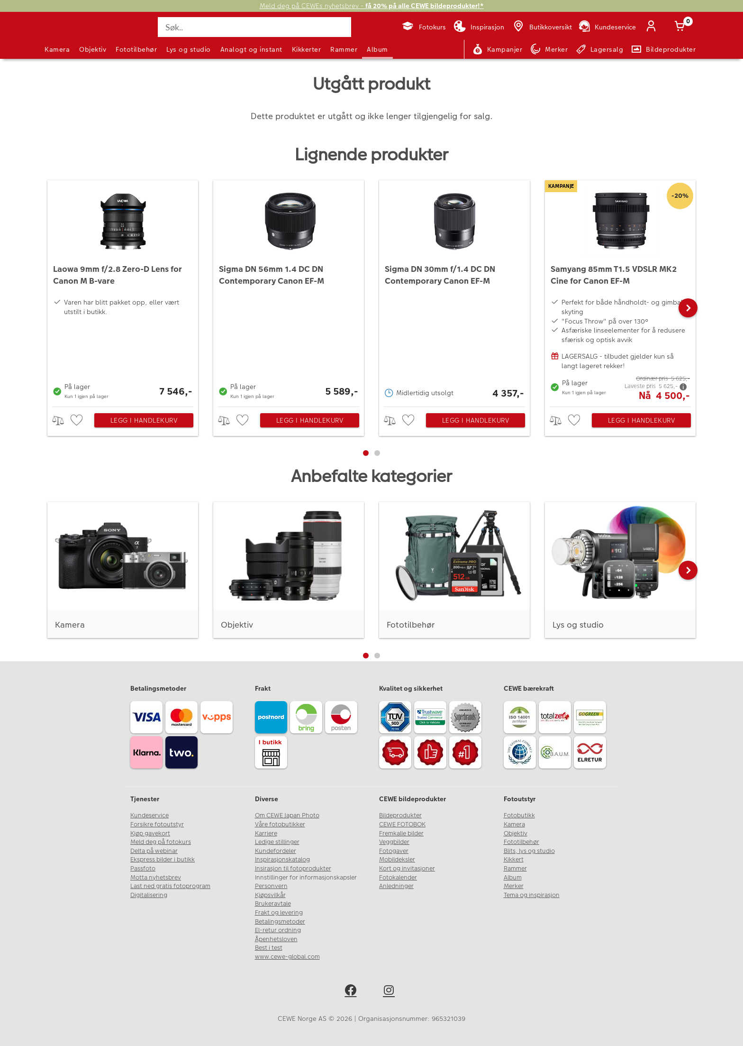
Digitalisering (148, 895)
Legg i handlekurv (144, 420)
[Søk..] (254, 27)
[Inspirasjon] (479, 27)
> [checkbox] (61, 420)
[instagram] (391, 991)
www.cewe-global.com (287, 957)
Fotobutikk (519, 815)
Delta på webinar (154, 851)
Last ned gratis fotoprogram (170, 886)
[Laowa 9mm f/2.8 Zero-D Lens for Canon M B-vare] (122, 291)
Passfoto (142, 868)
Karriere (266, 833)
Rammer (343, 49)
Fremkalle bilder (401, 833)
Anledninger (396, 886)
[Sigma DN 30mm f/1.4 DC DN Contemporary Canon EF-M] (454, 291)
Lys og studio (188, 49)
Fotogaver (393, 851)
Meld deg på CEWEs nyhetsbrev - (372, 5)
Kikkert (514, 859)
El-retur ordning (278, 930)
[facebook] (352, 991)
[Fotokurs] (423, 27)
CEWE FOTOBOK (402, 824)
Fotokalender (398, 877)
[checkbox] (78, 420)
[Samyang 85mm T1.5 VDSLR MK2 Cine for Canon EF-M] (620, 291)
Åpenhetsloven (276, 939)
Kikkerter (306, 49)
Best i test (268, 948)
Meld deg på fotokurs (160, 842)
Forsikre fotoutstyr (157, 824)
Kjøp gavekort (150, 833)
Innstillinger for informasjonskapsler (306, 877)
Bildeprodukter (400, 815)
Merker (514, 886)
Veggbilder (394, 842)
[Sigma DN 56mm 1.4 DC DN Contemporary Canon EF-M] (288, 291)
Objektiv (92, 49)
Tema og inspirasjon (532, 895)
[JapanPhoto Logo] (70, 35)
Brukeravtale (273, 903)
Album (377, 49)
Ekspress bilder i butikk (162, 859)
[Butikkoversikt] (541, 27)
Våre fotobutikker (280, 824)
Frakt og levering (279, 912)
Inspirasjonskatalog (282, 859)
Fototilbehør (136, 49)
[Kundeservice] (607, 27)
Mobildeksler (397, 859)
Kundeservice (149, 815)
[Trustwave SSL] (431, 718)
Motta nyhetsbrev (155, 877)
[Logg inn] (653, 27)
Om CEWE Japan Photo (287, 815)
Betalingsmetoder (280, 921)
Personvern (271, 886)
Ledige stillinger (277, 842)
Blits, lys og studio (529, 851)
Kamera (57, 49)
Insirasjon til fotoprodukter (293, 868)
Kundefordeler (275, 851)
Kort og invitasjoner (407, 868)
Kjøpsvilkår (270, 895)
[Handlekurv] (681, 27)
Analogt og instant (251, 49)
